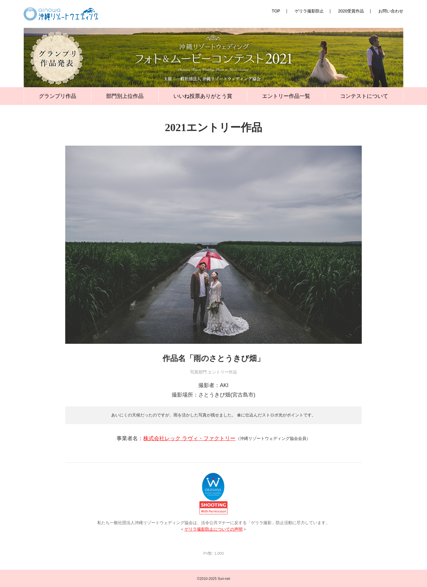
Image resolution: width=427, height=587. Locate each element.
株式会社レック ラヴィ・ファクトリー (189, 438)
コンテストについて (364, 96)
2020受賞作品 (351, 11)
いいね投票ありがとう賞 (202, 96)
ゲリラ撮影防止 (309, 11)
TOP (276, 11)
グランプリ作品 (57, 96)
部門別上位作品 (125, 96)
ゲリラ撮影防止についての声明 (213, 529)
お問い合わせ (390, 11)
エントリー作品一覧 (286, 96)
